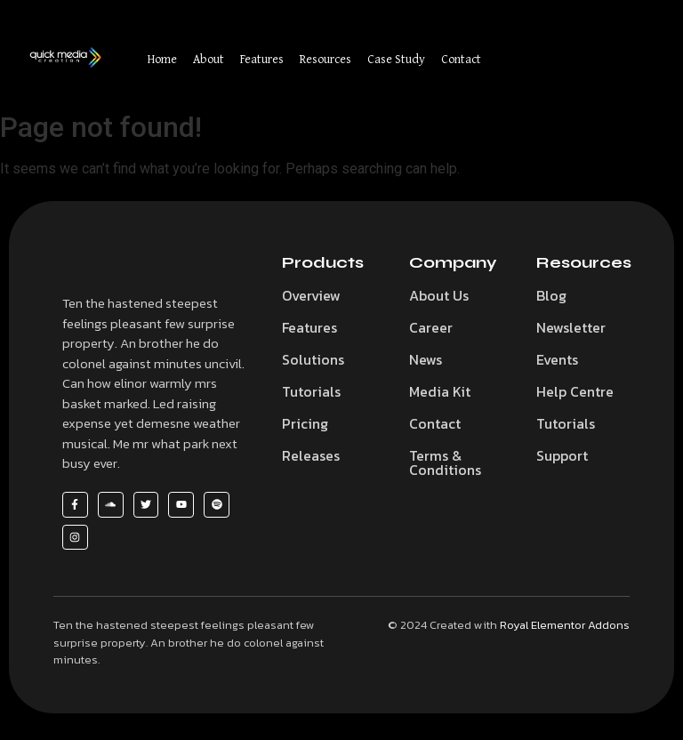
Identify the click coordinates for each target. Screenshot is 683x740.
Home (162, 59)
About (208, 59)
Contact (461, 59)
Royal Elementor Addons (565, 624)
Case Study (396, 59)
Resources (325, 59)
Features (262, 59)
